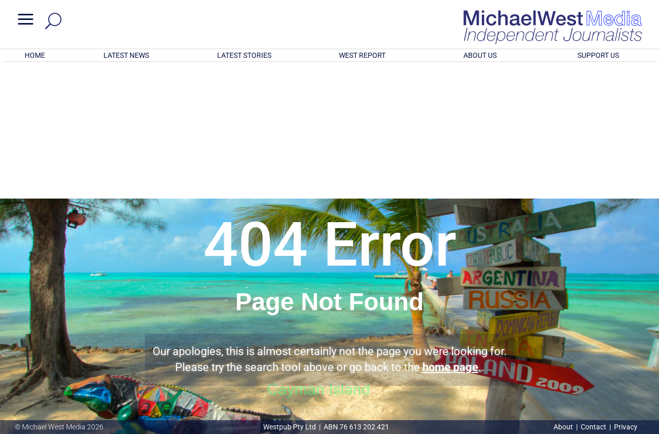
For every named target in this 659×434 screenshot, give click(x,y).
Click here (371, 385)
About (564, 427)
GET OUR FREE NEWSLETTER (329, 368)
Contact (593, 427)
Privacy (625, 427)
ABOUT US (480, 55)
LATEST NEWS (126, 55)
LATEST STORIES (244, 55)
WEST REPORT (362, 55)
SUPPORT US (598, 55)
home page (450, 233)
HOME (35, 55)
